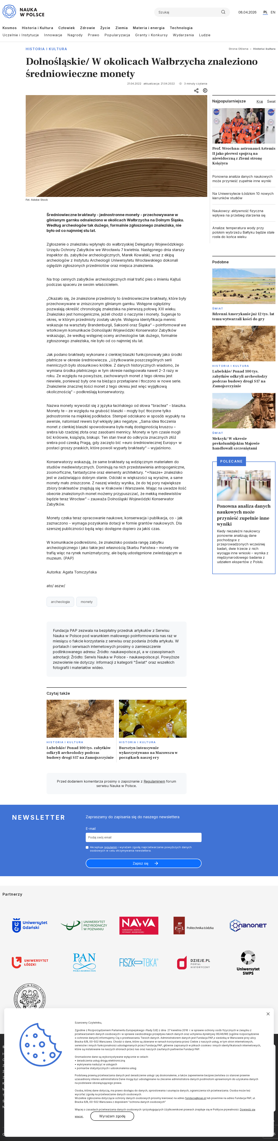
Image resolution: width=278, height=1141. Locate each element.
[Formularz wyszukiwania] (192, 12)
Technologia (181, 28)
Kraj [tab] (260, 101)
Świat (217, 308)
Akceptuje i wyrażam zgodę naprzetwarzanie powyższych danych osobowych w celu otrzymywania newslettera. (141, 848)
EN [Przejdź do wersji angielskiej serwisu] (273, 12)
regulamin (110, 847)
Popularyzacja (117, 35)
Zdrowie (87, 28)
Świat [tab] (271, 101)
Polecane (231, 461)
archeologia (60, 602)
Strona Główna (238, 48)
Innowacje (53, 35)
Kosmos (10, 28)
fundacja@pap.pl (195, 1098)
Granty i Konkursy (151, 35)
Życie (105, 28)
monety (87, 602)
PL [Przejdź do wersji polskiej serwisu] (265, 12)
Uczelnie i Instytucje (21, 35)
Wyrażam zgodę (112, 1116)
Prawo (93, 35)
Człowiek (66, 28)
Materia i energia (149, 28)
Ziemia (121, 28)
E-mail (91, 828)
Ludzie (205, 35)
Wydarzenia (183, 35)
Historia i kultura (46, 49)
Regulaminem (154, 781)
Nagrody (75, 35)
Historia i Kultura (37, 28)
